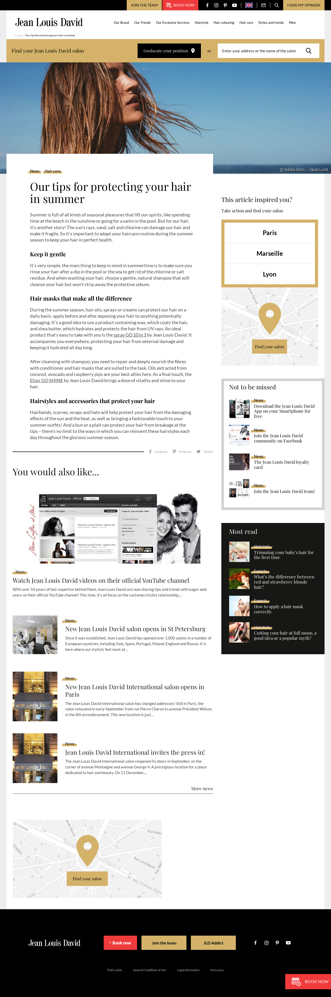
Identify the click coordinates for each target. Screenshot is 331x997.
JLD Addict (218, 942)
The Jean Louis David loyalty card (281, 465)
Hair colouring (224, 22)
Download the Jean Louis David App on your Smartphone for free (284, 411)
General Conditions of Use (149, 969)
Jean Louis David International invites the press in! (135, 751)
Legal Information (188, 969)
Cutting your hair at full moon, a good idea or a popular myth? (285, 635)
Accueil (18, 35)
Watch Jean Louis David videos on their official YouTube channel (101, 580)
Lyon (269, 274)
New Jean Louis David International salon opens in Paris (135, 690)
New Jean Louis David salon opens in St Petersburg (135, 628)
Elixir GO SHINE (46, 380)
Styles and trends (271, 22)
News (35, 171)
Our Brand (121, 22)
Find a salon (114, 969)
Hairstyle (202, 22)
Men (292, 22)
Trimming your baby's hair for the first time (284, 555)
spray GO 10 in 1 (130, 335)
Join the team (144, 5)
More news (202, 788)
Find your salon (269, 346)
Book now (180, 5)
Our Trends (142, 22)
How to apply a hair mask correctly (278, 609)
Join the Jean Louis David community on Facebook (278, 438)
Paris (270, 232)
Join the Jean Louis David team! (284, 491)
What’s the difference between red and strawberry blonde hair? (284, 582)
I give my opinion (303, 5)
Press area (217, 969)
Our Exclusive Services (173, 22)
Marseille (270, 253)
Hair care (246, 22)
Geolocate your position (169, 50)
